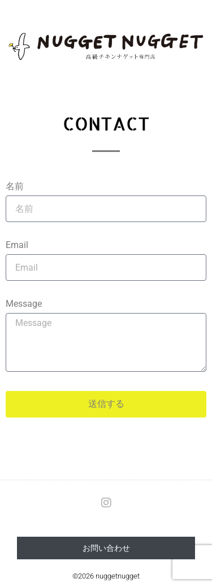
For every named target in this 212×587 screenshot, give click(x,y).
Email (17, 245)
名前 (15, 187)
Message (24, 304)
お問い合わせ (106, 548)
